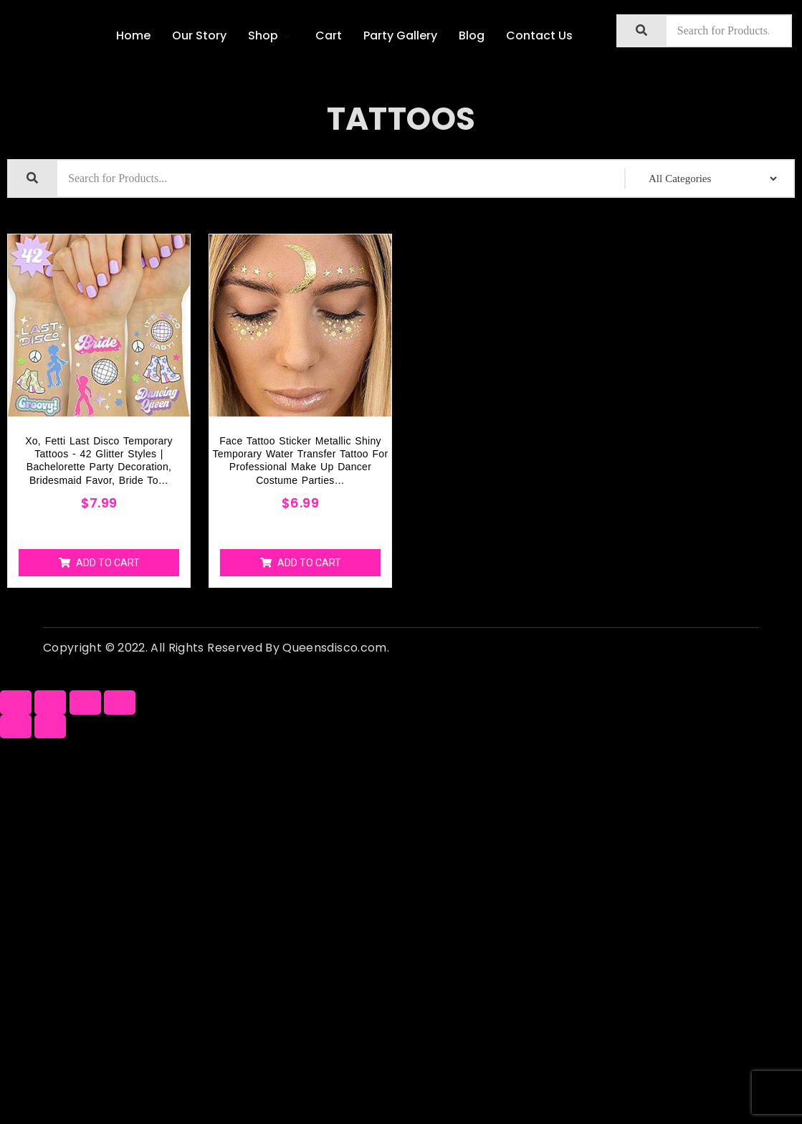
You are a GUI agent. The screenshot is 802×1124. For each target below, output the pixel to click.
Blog (471, 35)
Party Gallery (400, 35)
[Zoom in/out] (119, 702)
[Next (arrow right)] (50, 726)
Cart (328, 35)
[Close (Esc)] (16, 702)
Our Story (199, 35)
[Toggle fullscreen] (85, 702)
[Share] (50, 702)
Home (133, 35)
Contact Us (539, 35)
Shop (271, 35)
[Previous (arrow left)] (16, 726)
